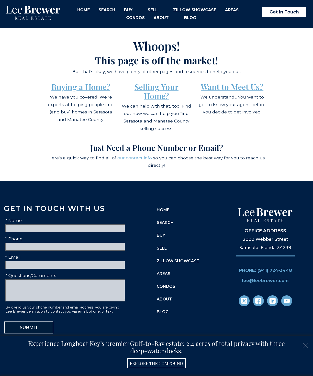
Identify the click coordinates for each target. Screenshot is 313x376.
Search (107, 10)
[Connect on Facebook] (258, 300)
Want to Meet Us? (232, 86)
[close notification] (305, 344)
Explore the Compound (156, 363)
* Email (13, 257)
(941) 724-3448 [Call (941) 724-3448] (274, 270)
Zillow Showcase (194, 10)
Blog (190, 18)
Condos (135, 18)
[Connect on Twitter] (244, 300)
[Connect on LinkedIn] (272, 300)
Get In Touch (284, 11)
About (164, 299)
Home (83, 10)
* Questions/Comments (30, 275)
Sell (162, 248)
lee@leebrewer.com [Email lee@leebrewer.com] (265, 280)
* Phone (13, 238)
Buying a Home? (80, 86)
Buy (161, 235)
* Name (13, 220)
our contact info (134, 157)
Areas (163, 273)
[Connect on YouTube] (286, 300)
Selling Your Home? (156, 91)
